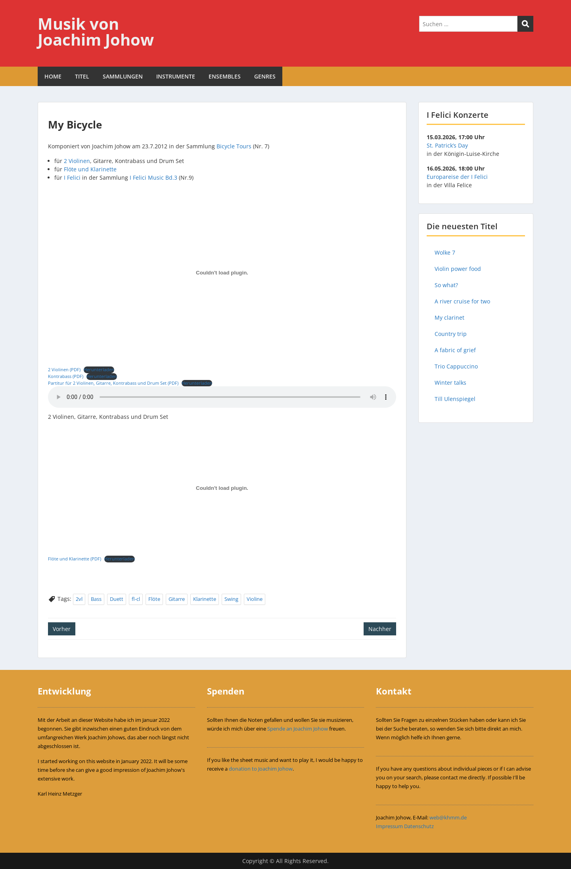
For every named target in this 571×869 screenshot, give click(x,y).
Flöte (154, 598)
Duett (116, 598)
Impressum (389, 826)
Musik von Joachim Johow (96, 31)
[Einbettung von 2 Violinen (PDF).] (222, 273)
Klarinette (204, 598)
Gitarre (177, 598)
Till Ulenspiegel (455, 399)
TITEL (82, 76)
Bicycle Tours (234, 146)
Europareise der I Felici (457, 176)
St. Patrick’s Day (447, 145)
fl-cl (136, 598)
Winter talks (450, 382)
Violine (255, 598)
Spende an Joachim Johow (297, 728)
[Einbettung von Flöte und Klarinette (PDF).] (222, 487)
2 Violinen (77, 161)
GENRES (265, 76)
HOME (52, 76)
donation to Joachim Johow (261, 768)
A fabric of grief (455, 350)
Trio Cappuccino (456, 366)
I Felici (72, 177)
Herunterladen (99, 369)
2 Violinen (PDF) (64, 369)
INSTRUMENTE (175, 76)
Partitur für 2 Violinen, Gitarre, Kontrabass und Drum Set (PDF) (113, 383)
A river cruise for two (462, 301)
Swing (231, 598)
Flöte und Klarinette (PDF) (74, 559)
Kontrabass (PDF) (65, 376)
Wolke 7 (445, 252)
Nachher (379, 629)
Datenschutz (419, 826)
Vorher (62, 629)
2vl (79, 598)
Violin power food (458, 268)
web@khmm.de (448, 817)
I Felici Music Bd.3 (153, 177)
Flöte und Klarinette (90, 169)
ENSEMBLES (225, 76)
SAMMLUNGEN (123, 76)
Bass (96, 598)
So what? (446, 285)
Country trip (451, 334)
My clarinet (449, 317)
